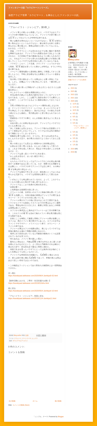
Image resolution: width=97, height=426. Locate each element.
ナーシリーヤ (26, 338)
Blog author (74, 60)
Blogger (61, 416)
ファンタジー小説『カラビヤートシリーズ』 (29, 8)
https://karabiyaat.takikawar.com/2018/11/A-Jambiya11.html (32, 298)
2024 (73, 88)
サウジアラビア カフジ (20, 341)
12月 (75, 104)
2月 (74, 141)
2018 (73, 152)
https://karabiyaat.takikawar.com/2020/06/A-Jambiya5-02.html (33, 276)
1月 (74, 145)
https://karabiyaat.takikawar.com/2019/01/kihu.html (28, 283)
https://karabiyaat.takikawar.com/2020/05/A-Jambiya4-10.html (33, 291)
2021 (73, 98)
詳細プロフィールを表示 (77, 80)
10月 (75, 110)
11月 (75, 107)
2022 (73, 94)
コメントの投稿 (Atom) (20, 405)
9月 (74, 113)
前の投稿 (58, 401)
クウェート (17, 338)
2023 (73, 91)
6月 (74, 123)
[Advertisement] (35, 316)
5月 (74, 132)
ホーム (35, 401)
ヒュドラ (35, 338)
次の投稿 (12, 401)
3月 (74, 138)
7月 (74, 120)
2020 (73, 101)
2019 (73, 149)
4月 (74, 135)
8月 (74, 116)
